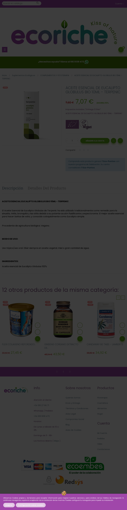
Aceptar (9, 505)
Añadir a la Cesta (95, 140)
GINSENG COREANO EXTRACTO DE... (61, 346)
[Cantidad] (72, 140)
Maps (56, 440)
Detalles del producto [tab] (47, 188)
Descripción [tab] (12, 188)
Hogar (100, 414)
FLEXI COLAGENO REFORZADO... (19, 344)
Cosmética (102, 403)
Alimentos (102, 408)
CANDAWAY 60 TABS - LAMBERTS (105, 344)
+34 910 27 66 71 (41, 405)
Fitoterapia (102, 397)
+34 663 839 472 (42, 416)
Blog (67, 424)
